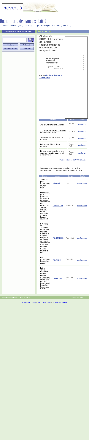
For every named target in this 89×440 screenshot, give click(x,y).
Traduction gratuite (29, 302)
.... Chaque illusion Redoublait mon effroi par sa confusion (53, 131)
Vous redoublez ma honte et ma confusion (51, 138)
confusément (82, 184)
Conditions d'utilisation (10, 298)
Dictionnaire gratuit (44, 302)
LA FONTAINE (58, 206)
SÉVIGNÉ (56, 184)
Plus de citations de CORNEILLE (72, 160)
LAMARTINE (57, 278)
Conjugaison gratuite (59, 302)
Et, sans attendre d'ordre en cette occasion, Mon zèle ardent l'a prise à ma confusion (52, 153)
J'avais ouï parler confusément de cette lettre (45, 183)
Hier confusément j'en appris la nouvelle (45, 260)
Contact (27, 298)
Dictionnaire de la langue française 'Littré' (18, 31)
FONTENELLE (58, 238)
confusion (82, 124)
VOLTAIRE (57, 260)
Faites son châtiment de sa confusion (50, 145)
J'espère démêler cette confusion (52, 124)
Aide (21, 298)
